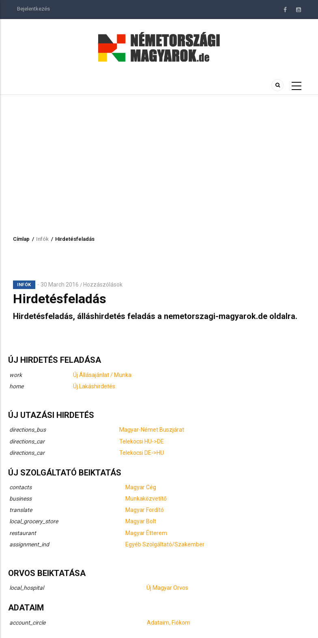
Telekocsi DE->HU (141, 453)
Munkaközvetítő (146, 498)
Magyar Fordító (144, 510)
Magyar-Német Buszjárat (151, 429)
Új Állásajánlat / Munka (102, 375)
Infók (42, 239)
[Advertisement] (159, 155)
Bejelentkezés (33, 9)
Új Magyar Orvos (167, 587)
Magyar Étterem (146, 533)
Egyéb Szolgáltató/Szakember (164, 544)
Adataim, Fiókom (168, 622)
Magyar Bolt (140, 521)
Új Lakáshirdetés (94, 386)
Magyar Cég (140, 487)
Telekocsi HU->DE (141, 441)
